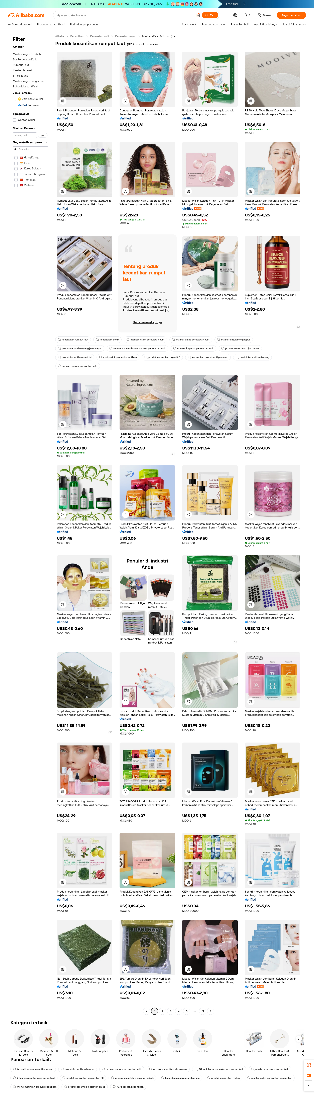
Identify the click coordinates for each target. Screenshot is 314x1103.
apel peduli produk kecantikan (118, 357)
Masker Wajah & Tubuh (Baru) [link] (160, 36)
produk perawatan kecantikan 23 (83, 1078)
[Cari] (210, 15)
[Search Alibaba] (124, 15)
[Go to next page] (210, 1011)
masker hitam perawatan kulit (145, 339)
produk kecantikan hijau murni (240, 348)
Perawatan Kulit (99, 36)
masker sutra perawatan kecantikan (269, 1078)
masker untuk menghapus (233, 339)
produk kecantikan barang (252, 357)
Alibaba (59, 36)
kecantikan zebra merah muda (180, 1078)
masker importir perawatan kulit (193, 348)
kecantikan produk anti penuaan (208, 357)
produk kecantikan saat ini (75, 357)
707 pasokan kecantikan (128, 1086)
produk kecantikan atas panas (168, 1069)
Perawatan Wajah (125, 36)
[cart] (248, 15)
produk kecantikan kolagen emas (84, 1086)
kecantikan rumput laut (73, 339)
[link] (309, 1065)
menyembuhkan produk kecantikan (34, 1086)
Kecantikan (77, 36)
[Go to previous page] (146, 1011)
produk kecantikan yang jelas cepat (80, 348)
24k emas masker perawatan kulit (34, 1078)
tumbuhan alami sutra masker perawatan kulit (137, 348)
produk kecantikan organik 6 (162, 357)
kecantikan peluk (107, 339)
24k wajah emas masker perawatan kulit (219, 1069)
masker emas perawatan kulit (190, 339)
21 (202, 1011)
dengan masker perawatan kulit (78, 366)
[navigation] (30, 524)
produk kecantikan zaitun (223, 1078)
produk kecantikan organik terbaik (132, 1078)
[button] (197, 15)
